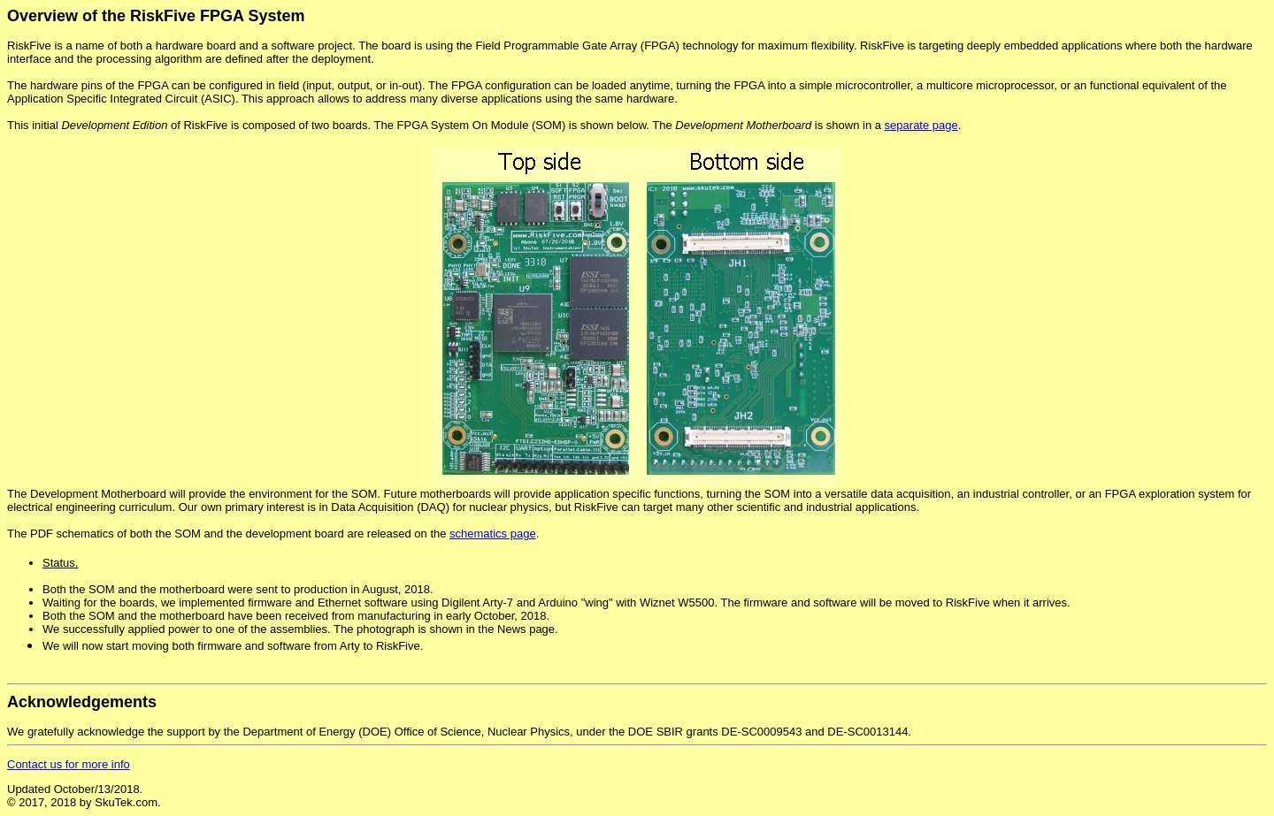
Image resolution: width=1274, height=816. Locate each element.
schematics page (492, 533)
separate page (921, 125)
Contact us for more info (68, 764)
